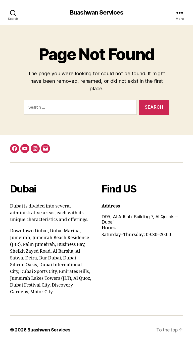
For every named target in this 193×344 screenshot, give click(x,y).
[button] (142, 219)
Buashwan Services (96, 13)
